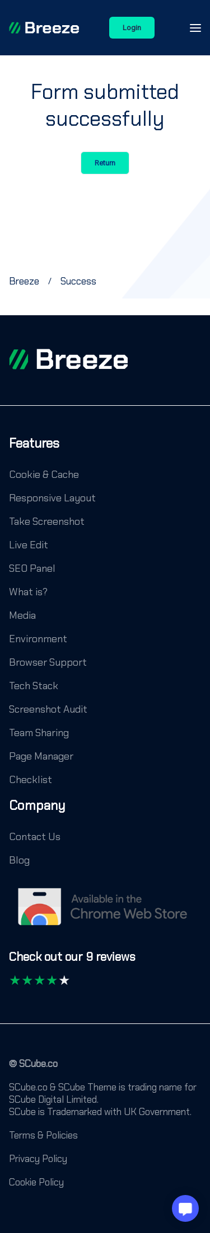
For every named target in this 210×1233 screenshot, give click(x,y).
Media (22, 615)
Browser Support (48, 662)
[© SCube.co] (33, 1069)
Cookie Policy (36, 1182)
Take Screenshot (47, 521)
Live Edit (28, 545)
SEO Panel (32, 568)
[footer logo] (68, 359)
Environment (38, 639)
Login (132, 27)
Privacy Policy (38, 1159)
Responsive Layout (52, 498)
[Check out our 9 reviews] (72, 962)
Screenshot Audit (48, 709)
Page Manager (41, 756)
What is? (28, 592)
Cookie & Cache (44, 474)
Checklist (30, 780)
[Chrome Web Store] (105, 912)
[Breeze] (44, 28)
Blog (19, 860)
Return (105, 163)
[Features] (34, 451)
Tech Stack (33, 686)
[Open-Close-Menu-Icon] (195, 28)
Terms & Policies (43, 1135)
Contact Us (34, 837)
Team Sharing (39, 733)
